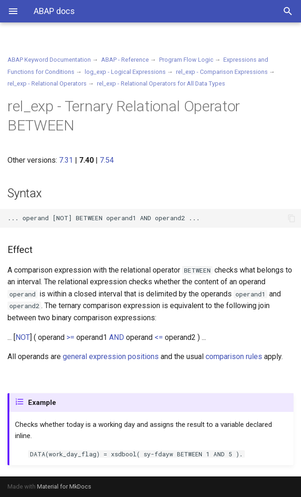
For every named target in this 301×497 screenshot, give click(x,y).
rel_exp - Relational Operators (47, 83)
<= (158, 337)
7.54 (107, 160)
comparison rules (234, 356)
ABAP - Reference (125, 59)
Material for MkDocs (64, 486)
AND (116, 337)
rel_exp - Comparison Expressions (222, 71)
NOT (22, 337)
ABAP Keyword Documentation (49, 59)
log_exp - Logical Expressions (125, 71)
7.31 (66, 160)
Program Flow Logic (186, 59)
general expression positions (111, 356)
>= (70, 337)
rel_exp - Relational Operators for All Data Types (161, 83)
